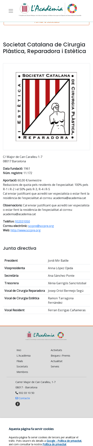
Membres (22, 372)
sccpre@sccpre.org (41, 226)
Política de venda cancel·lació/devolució (43, 439)
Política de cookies (31, 432)
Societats (22, 366)
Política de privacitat (43, 436)
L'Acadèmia (24, 355)
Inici (19, 350)
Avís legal (60, 432)
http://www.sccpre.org (25, 230)
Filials (20, 361)
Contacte (22, 398)
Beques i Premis (60, 355)
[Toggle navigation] (11, 11)
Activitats (56, 350)
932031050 (22, 221)
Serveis (55, 366)
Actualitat (56, 361)
